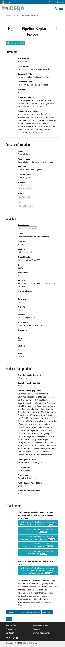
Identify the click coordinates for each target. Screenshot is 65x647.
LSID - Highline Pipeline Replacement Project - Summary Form (38, 552)
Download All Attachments (30, 612)
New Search (47, 612)
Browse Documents (41, 633)
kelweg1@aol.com (25, 206)
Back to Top (11, 625)
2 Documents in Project (15, 43)
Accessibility (38, 629)
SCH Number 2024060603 (30, 15)
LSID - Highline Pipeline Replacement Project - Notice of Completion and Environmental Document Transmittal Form (38, 570)
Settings (60, 2)
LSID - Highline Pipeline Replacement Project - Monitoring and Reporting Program (38, 537)
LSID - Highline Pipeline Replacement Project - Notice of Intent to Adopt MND (38, 545)
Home (8, 15)
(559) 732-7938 (24, 197)
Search (15, 15)
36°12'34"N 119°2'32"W (27, 228)
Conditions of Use (40, 625)
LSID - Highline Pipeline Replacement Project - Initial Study (38, 530)
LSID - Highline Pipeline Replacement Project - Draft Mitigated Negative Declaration (37, 523)
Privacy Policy (11, 629)
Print (9, 619)
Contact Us (52, 2)
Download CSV (12, 612)
